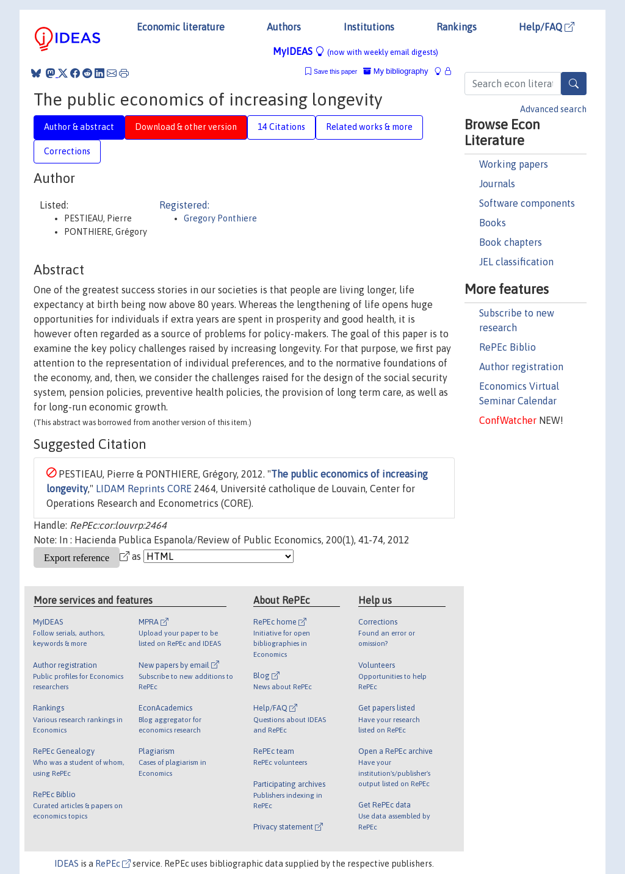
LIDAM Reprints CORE (144, 488)
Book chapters (510, 242)
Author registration (521, 366)
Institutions (369, 26)
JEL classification (516, 261)
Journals (497, 183)
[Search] (574, 83)
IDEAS (66, 864)
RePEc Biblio (507, 347)
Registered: (184, 204)
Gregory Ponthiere (220, 218)
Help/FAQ (546, 26)
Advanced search (553, 109)
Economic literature (181, 26)
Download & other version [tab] (186, 127)
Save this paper (335, 71)
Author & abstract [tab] (79, 127)
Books (492, 222)
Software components (527, 203)
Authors (284, 26)
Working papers (513, 164)
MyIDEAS (355, 51)
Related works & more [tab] (369, 127)
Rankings (456, 26)
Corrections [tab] (67, 151)
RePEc (113, 864)
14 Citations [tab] (281, 127)
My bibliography (395, 71)
